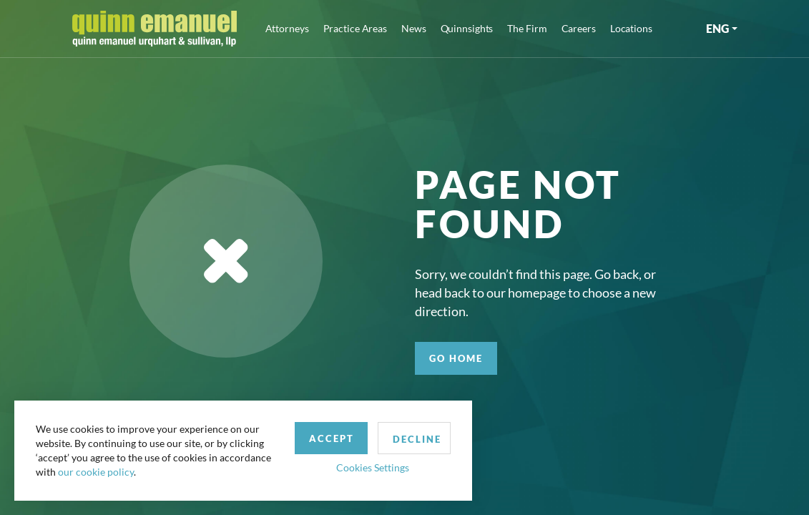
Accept (331, 438)
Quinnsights (467, 28)
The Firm (526, 28)
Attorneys (287, 28)
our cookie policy (96, 472)
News (413, 28)
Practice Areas (355, 28)
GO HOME (456, 358)
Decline (417, 439)
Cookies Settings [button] (372, 467)
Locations (631, 28)
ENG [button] (717, 28)
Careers (579, 28)
